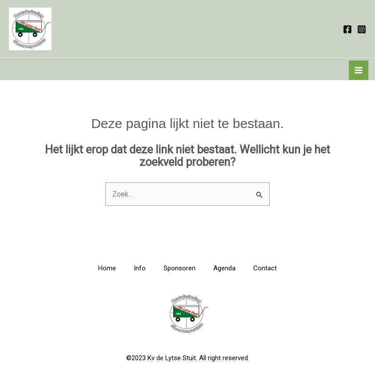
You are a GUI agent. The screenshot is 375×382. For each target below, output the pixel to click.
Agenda (224, 268)
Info (140, 268)
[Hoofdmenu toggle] (358, 70)
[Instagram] (361, 29)
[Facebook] (347, 29)
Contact (265, 268)
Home (107, 268)
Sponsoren (179, 268)
